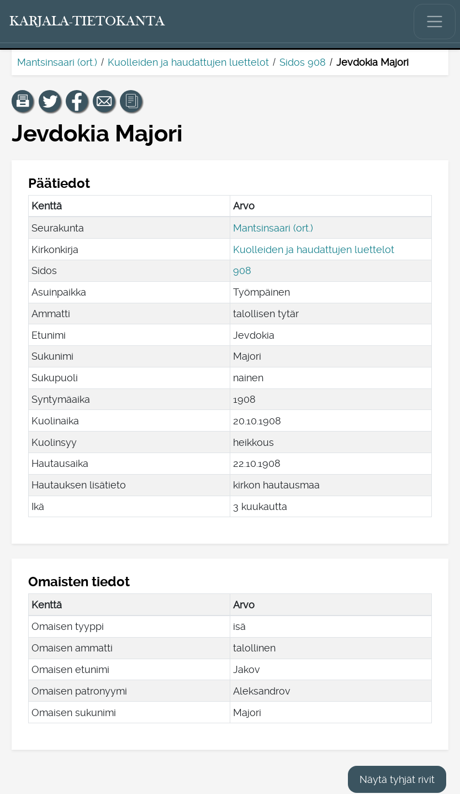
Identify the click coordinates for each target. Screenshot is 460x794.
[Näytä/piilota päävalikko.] (435, 21)
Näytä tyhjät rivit (397, 779)
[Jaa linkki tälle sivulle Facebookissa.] (77, 101)
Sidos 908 (302, 62)
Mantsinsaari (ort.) (57, 62)
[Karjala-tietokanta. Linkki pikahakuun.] (87, 21)
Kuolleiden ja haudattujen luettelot (188, 62)
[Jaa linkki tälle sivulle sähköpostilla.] (104, 101)
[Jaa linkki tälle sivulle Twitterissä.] (50, 101)
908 (242, 270)
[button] (23, 101)
